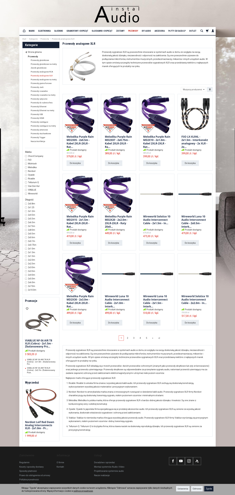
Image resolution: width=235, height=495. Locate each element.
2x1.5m (30, 256)
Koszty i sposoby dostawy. (31, 462)
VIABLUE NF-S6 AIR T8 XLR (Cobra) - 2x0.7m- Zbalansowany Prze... (41, 370)
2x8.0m (30, 230)
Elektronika (44, 31)
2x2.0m (30, 260)
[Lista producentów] (193, 89)
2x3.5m (30, 271)
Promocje (31, 301)
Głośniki (58, 31)
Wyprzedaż (32, 382)
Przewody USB (37, 114)
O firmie (60, 457)
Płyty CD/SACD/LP (177, 31)
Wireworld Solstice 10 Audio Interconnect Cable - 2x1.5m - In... (156, 219)
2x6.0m (30, 282)
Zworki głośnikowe (38, 68)
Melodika (31, 167)
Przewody (133, 31)
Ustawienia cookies (28, 479)
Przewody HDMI (37, 118)
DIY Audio (146, 31)
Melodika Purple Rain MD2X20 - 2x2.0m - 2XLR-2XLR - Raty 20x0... (118, 221)
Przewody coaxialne (39, 91)
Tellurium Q (32, 182)
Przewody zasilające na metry (43, 126)
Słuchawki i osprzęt (102, 31)
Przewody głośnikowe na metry (44, 64)
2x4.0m (30, 275)
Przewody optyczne (39, 99)
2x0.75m (30, 245)
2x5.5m (30, 218)
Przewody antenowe (39, 130)
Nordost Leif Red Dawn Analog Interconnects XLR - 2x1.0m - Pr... (39, 425)
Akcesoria (160, 31)
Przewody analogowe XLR (42, 76)
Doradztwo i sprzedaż (104, 457)
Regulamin (24, 457)
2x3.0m (30, 267)
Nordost (30, 171)
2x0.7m (30, 241)
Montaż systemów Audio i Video (109, 462)
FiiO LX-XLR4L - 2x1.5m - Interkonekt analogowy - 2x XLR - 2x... (194, 141)
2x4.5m (30, 215)
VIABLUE (30, 190)
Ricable (30, 178)
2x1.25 (29, 207)
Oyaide (30, 175)
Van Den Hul (32, 186)
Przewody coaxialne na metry (43, 95)
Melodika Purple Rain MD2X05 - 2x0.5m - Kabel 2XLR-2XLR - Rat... (80, 141)
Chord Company (34, 156)
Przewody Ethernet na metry (42, 110)
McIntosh (31, 163)
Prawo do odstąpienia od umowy (34, 470)
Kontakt (60, 462)
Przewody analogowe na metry (44, 80)
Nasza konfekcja (38, 141)
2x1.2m (30, 211)
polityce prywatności (83, 491)
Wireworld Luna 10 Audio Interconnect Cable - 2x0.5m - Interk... (193, 221)
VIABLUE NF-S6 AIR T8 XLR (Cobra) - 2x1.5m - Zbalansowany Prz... (38, 343)
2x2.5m (30, 263)
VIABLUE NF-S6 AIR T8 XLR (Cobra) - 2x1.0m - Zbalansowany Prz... (41, 361)
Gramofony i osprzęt (77, 31)
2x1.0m (30, 248)
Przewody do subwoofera (41, 103)
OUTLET (192, 31)
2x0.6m (30, 237)
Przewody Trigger (38, 137)
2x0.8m (30, 203)
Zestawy (120, 31)
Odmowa (197, 489)
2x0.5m (30, 233)
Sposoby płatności (28, 466)
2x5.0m (30, 278)
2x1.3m (30, 252)
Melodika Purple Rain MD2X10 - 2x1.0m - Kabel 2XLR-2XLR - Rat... (156, 141)
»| (159, 338)
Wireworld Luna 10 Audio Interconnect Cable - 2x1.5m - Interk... (155, 300)
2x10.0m (30, 290)
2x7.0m (30, 286)
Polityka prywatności (29, 475)
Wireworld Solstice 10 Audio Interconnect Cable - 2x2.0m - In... (195, 299)
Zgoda (209, 489)
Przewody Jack (37, 87)
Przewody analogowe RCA (42, 72)
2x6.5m (30, 222)
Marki (32, 31)
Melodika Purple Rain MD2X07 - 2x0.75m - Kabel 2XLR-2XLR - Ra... (118, 141)
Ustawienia (183, 489)
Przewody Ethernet (38, 107)
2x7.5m (30, 226)
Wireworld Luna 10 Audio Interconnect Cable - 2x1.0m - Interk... (117, 300)
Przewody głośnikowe (40, 60)
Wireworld (31, 193)
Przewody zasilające (39, 122)
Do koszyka (75, 163)
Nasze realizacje (102, 470)
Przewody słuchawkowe (41, 134)
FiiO (28, 160)
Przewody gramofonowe (41, 83)
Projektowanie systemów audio (109, 466)
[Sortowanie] (210, 89)
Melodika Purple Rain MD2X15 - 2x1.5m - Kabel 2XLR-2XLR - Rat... (80, 221)
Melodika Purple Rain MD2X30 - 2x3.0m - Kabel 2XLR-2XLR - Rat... (80, 300)
